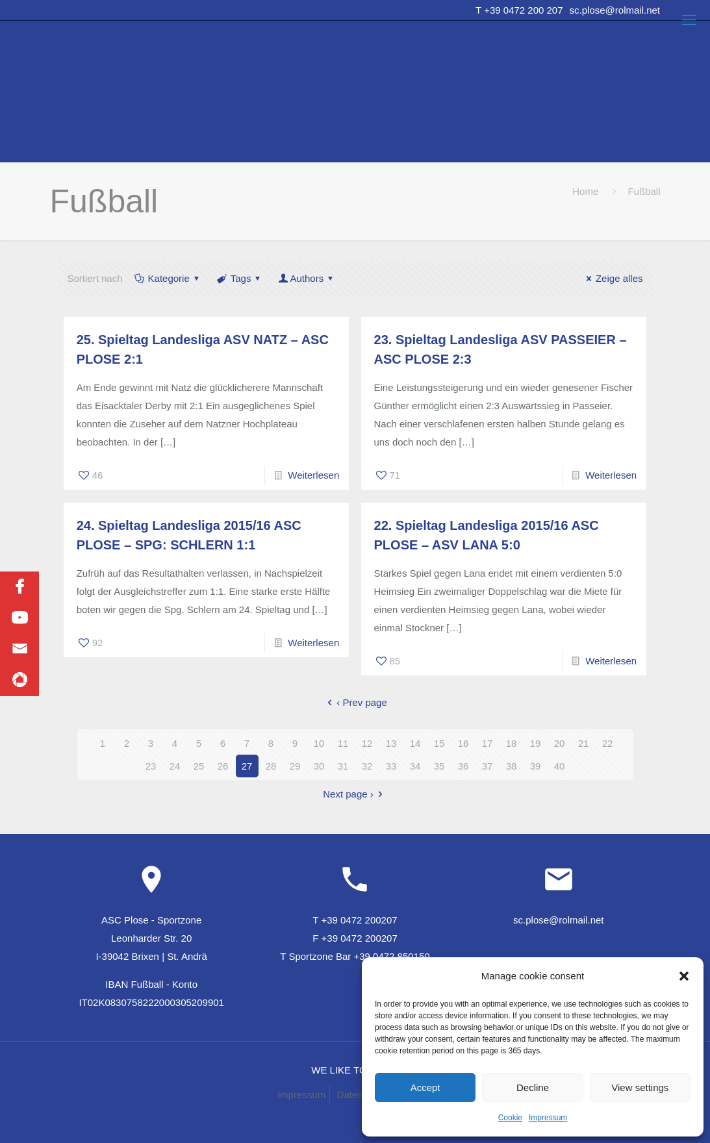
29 (295, 766)
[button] (684, 976)
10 (319, 743)
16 (463, 743)
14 (415, 743)
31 (343, 766)
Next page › (355, 793)
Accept (425, 1087)
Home (585, 191)
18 (511, 743)
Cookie (510, 1117)
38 (511, 766)
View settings (639, 1087)
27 (247, 766)
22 (607, 743)
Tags (240, 278)
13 (391, 743)
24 (175, 766)
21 (583, 743)
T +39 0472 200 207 (519, 10)
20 (559, 743)
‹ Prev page (355, 702)
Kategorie (168, 278)
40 (559, 766)
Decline (532, 1087)
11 (343, 743)
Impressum (548, 1117)
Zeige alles (612, 278)
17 (487, 743)
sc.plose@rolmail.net (615, 10)
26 (223, 766)
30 (319, 766)
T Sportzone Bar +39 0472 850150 (354, 956)
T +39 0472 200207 (354, 919)
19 (535, 743)
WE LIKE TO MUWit (354, 1069)
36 (463, 766)
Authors (306, 278)
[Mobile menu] (689, 20)
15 (439, 743)
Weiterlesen (313, 475)
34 (415, 766)
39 (535, 766)
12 (367, 743)
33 (391, 766)
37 (487, 766)
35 (439, 766)
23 (151, 766)
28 (271, 766)
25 (199, 766)
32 (367, 766)
